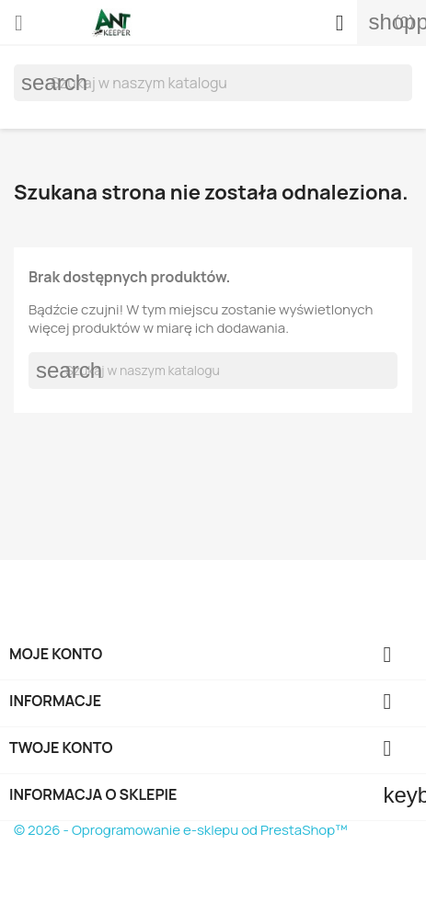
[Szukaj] (213, 82)
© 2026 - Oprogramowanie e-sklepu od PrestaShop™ (181, 829)
